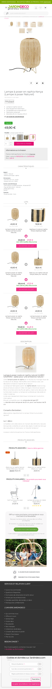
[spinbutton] (8, 144)
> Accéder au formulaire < (14, 649)
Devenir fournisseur (12, 634)
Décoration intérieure (12, 16)
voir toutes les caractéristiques (14, 116)
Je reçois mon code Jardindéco (26, 529)
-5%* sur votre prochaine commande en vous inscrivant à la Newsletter (26, 515)
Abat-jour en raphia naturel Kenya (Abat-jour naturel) (15, 468)
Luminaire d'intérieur (29, 16)
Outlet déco (10, 621)
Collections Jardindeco (13, 629)
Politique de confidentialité (15, 603)
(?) (24, 664)
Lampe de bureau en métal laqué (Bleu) (36, 501)
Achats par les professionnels (16, 598)
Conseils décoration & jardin (15, 632)
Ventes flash (10, 619)
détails (10, 660)
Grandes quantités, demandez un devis (19, 600)
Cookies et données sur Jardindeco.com (26, 658)
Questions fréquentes (13, 592)
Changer (32, 154)
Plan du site (10, 637)
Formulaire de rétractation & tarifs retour (20, 595)
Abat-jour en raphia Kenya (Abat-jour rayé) (36, 468)
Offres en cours (11, 616)
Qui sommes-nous (12, 614)
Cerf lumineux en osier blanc (15, 501)
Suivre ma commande (13, 590)
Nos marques (10, 626)
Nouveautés (10, 624)
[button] (11, 143)
